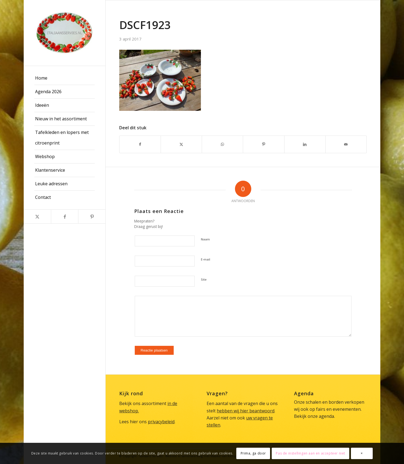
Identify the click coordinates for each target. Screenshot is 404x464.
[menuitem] (64, 78)
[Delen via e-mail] (346, 144)
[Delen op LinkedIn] (304, 144)
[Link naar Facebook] (64, 216)
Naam (205, 239)
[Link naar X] (37, 216)
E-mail (205, 259)
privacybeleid (161, 422)
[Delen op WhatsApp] (222, 144)
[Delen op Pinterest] (263, 144)
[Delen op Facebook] (140, 144)
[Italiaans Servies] (64, 33)
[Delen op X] (181, 144)
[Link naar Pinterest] (91, 216)
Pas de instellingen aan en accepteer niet (310, 453)
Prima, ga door (253, 453)
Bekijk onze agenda (314, 416)
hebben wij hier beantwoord (245, 411)
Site (204, 279)
